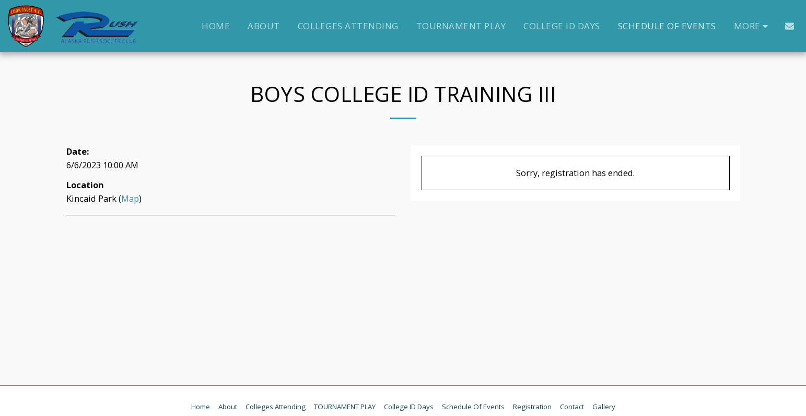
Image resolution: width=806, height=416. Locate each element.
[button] (789, 25)
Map (130, 198)
